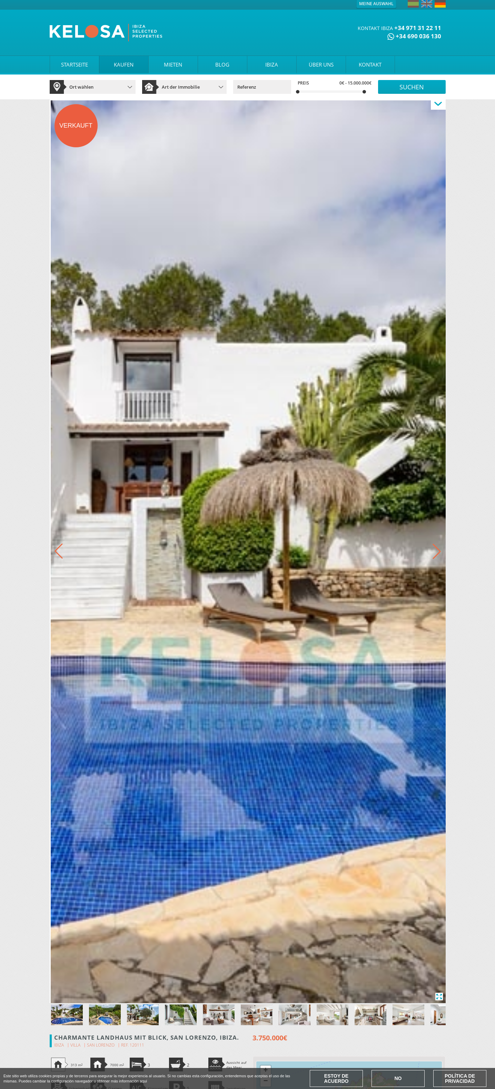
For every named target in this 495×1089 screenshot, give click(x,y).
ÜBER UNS (321, 64)
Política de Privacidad (460, 1078)
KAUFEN (123, 64)
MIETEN (173, 64)
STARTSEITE (74, 64)
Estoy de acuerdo (336, 1078)
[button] (436, 551)
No (398, 1078)
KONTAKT (370, 64)
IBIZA (271, 64)
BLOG (222, 64)
